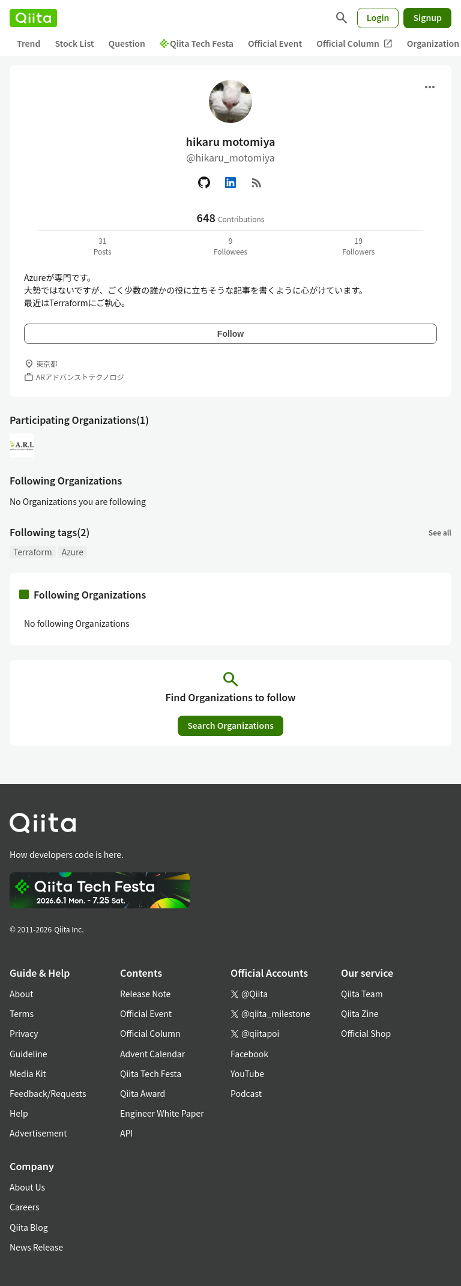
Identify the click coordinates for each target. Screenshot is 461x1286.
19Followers (358, 245)
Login (378, 17)
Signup (427, 17)
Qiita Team (362, 994)
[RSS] (257, 182)
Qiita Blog (29, 1227)
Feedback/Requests (48, 1093)
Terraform (32, 552)
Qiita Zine (360, 1013)
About (21, 994)
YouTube (247, 1073)
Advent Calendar (152, 1054)
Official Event (275, 43)
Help (19, 1113)
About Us (27, 1187)
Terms (22, 1013)
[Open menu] (430, 87)
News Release (36, 1247)
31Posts (103, 245)
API (126, 1133)
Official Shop (366, 1033)
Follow (230, 334)
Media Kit (28, 1073)
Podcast (246, 1093)
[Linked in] (230, 182)
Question (127, 43)
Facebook (249, 1054)
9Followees (230, 245)
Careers (24, 1207)
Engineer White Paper (162, 1113)
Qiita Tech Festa (197, 43)
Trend (28, 43)
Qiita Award (142, 1093)
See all (440, 532)
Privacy (24, 1033)
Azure (72, 552)
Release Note (145, 994)
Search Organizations (230, 725)
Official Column (354, 43)
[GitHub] (204, 182)
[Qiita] (33, 18)
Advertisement (38, 1133)
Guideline (28, 1054)
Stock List (74, 43)
